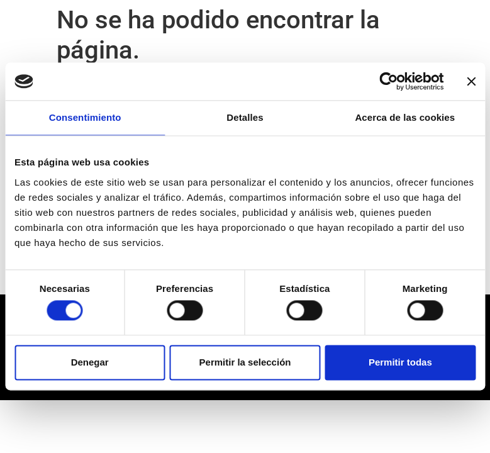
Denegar (90, 362)
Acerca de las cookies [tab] (405, 117)
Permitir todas (400, 362)
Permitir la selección (245, 362)
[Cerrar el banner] (471, 81)
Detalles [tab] (244, 117)
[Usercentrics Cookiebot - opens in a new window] (388, 81)
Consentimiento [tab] (85, 117)
